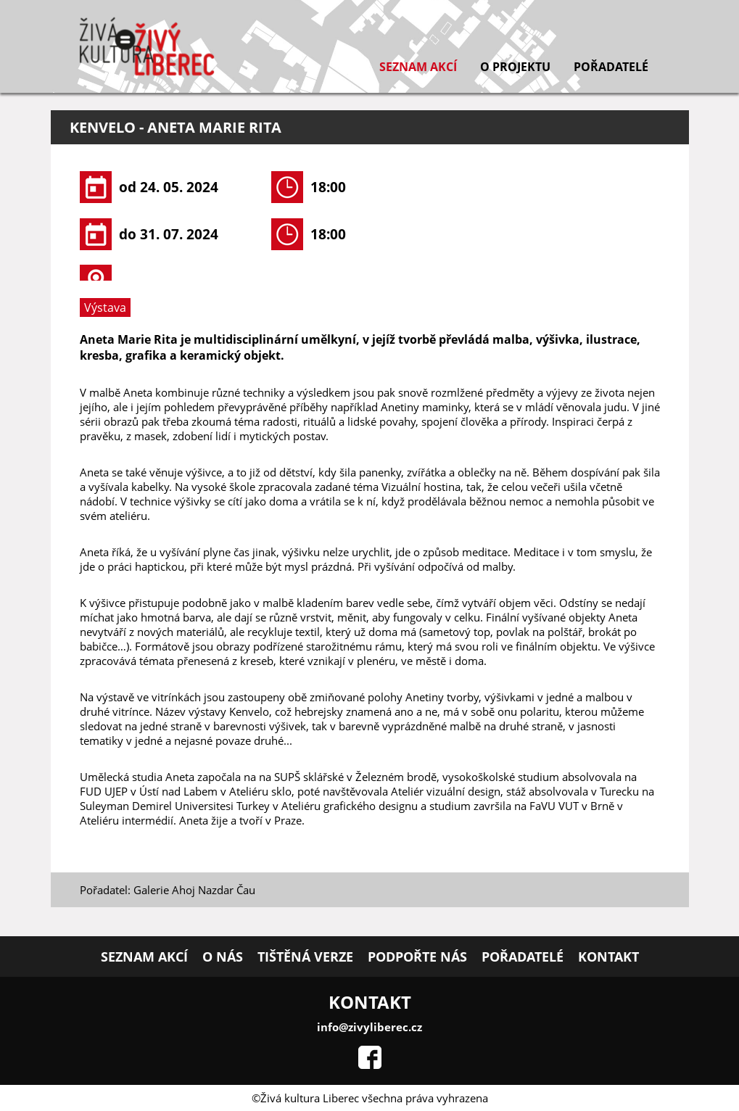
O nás (222, 956)
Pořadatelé (611, 67)
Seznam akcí (418, 67)
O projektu (515, 67)
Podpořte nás (417, 956)
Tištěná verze (305, 956)
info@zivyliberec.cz (369, 1027)
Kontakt (608, 956)
